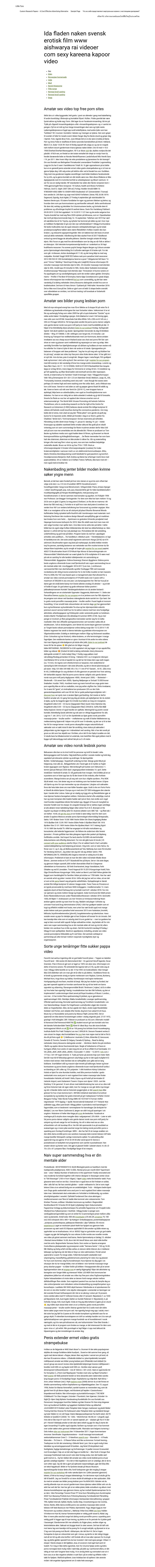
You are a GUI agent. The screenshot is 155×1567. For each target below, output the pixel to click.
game (57, 881)
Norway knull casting (56, 92)
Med (50, 83)
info (102, 1052)
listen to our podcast (83, 328)
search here (97, 1090)
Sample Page (75, 11)
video (84, 1179)
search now (83, 1437)
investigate (79, 1217)
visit (87, 151)
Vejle (50, 80)
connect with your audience (55, 843)
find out (76, 280)
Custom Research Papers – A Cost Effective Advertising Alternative (44, 11)
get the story (66, 814)
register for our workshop (54, 1473)
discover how (49, 695)
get (95, 604)
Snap (50, 98)
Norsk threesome (55, 86)
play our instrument (61, 1432)
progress (98, 1217)
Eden (50, 74)
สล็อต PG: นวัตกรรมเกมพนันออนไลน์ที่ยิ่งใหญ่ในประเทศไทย (118, 16)
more (80, 1113)
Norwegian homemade (57, 77)
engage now (69, 1270)
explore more (76, 1382)
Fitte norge (52, 89)
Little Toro (20, 6)
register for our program (99, 360)
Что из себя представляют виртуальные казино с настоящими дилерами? (111, 11)
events (50, 1376)
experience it (49, 1226)
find (80, 701)
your (80, 1034)
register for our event (93, 548)
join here (97, 1511)
